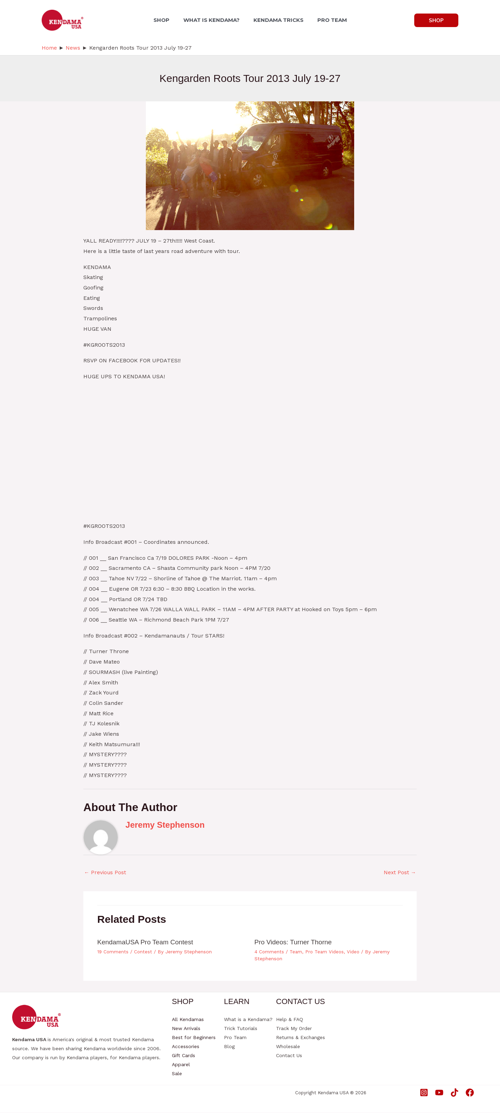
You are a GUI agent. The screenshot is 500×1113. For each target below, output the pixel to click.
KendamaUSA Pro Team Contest (147, 942)
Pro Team (235, 1037)
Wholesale (288, 1046)
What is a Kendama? (248, 1019)
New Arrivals (186, 1028)
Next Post (399, 872)
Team (296, 951)
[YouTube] (439, 1093)
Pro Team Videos (326, 951)
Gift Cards (183, 1056)
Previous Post (105, 872)
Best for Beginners (194, 1037)
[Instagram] (424, 1093)
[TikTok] (454, 1093)
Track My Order (294, 1028)
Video (355, 951)
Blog (229, 1046)
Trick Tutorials (240, 1028)
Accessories (185, 1046)
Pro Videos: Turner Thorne (295, 942)
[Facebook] (470, 1093)
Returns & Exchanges (300, 1037)
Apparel (181, 1065)
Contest (144, 951)
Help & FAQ (289, 1019)
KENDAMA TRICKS (277, 20)
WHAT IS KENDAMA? (213, 20)
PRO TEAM (328, 20)
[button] (436, 20)
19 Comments (113, 951)
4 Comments (269, 951)
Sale (177, 1074)
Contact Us (289, 1056)
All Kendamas (188, 1019)
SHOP (166, 20)
